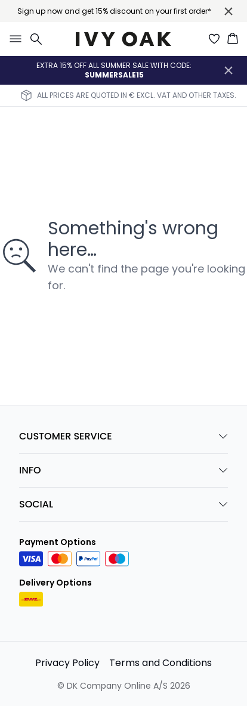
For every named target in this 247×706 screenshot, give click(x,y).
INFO (123, 470)
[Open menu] (13, 39)
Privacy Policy (67, 663)
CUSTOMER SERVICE (123, 436)
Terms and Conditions (160, 663)
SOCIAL (123, 504)
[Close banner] (228, 11)
